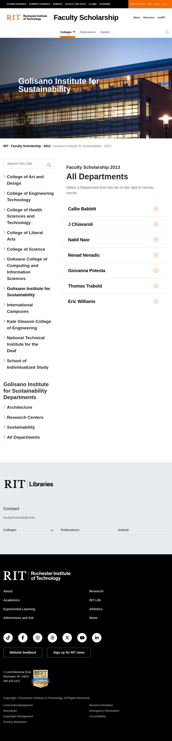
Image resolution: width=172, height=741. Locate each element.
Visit (149, 4)
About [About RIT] (7, 591)
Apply (157, 4)
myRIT (161, 17)
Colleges (65, 32)
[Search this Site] (28, 163)
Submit (105, 32)
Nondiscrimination (101, 705)
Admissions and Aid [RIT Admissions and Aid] (18, 618)
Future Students (16, 4)
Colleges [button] (9, 530)
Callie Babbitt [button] (113, 208)
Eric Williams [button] (113, 301)
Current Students (39, 4)
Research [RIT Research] (96, 591)
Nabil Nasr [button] (113, 239)
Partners (104, 4)
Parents (57, 4)
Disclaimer (10, 710)
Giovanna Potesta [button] (113, 270)
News (136, 17)
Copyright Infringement (18, 716)
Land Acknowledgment (18, 705)
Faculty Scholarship (86, 17)
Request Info (137, 4)
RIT (6, 146)
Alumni (93, 4)
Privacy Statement (15, 722)
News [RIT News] (93, 618)
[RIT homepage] (27, 18)
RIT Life (95, 600)
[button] (167, 32)
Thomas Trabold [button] (113, 286)
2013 (46, 146)
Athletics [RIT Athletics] (96, 609)
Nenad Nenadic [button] (113, 255)
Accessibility (97, 716)
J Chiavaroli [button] (113, 224)
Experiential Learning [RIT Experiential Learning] (19, 609)
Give (164, 4)
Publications (88, 32)
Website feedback (23, 652)
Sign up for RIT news (68, 652)
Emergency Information (104, 710)
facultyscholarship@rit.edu (19, 517)
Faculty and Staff (75, 4)
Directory (148, 17)
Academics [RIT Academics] (11, 600)
